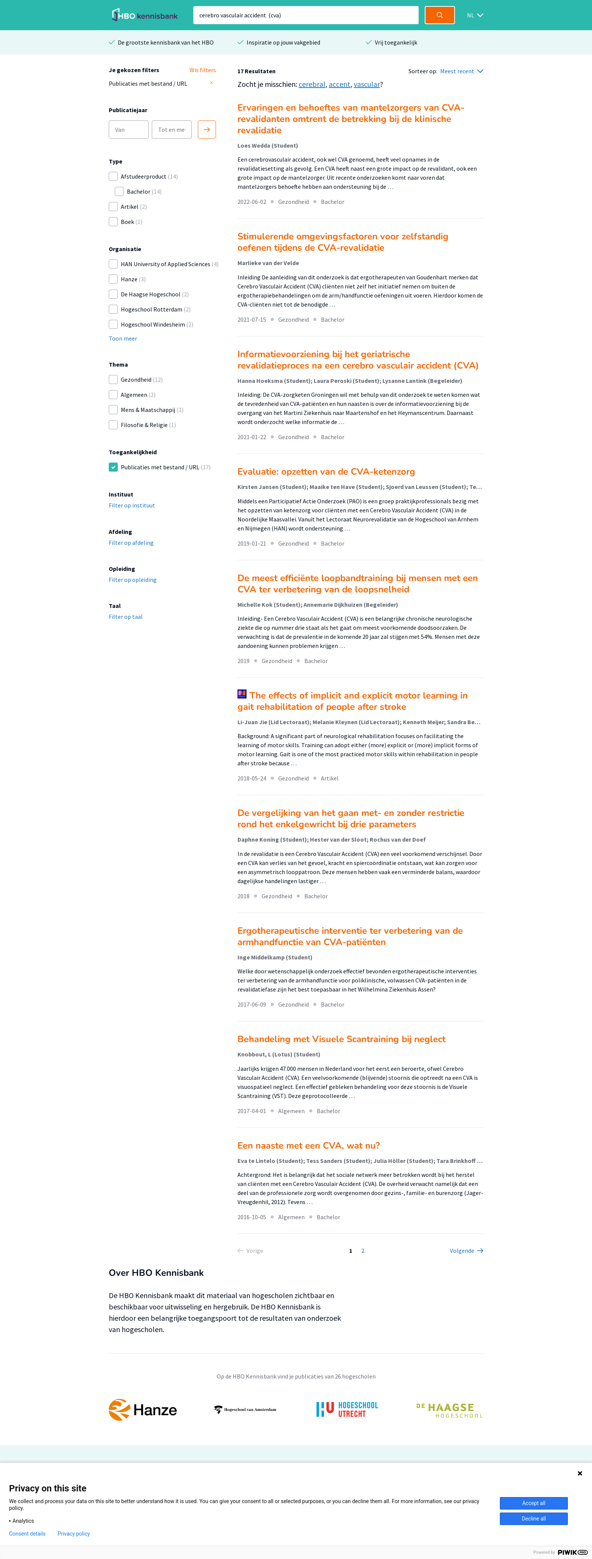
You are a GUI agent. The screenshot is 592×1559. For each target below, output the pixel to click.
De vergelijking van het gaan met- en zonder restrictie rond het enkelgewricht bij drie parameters (350, 818)
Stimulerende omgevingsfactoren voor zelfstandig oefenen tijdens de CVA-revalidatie (343, 242)
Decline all (534, 1519)
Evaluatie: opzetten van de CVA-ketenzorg (326, 472)
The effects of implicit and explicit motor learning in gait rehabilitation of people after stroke (352, 701)
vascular (367, 84)
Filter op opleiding (133, 579)
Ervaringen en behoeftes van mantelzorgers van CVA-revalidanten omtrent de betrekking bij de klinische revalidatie (350, 119)
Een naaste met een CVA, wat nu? (308, 1146)
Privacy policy (74, 1534)
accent (339, 84)
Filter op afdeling (131, 542)
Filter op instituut (132, 505)
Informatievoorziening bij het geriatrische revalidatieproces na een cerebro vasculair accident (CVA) (358, 360)
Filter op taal (126, 616)
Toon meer (123, 338)
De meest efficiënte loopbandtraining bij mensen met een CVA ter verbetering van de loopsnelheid (357, 583)
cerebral (312, 84)
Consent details (27, 1534)
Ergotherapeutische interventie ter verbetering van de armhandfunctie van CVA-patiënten (350, 936)
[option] (296, 1410)
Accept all (534, 1503)
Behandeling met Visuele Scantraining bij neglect (341, 1039)
